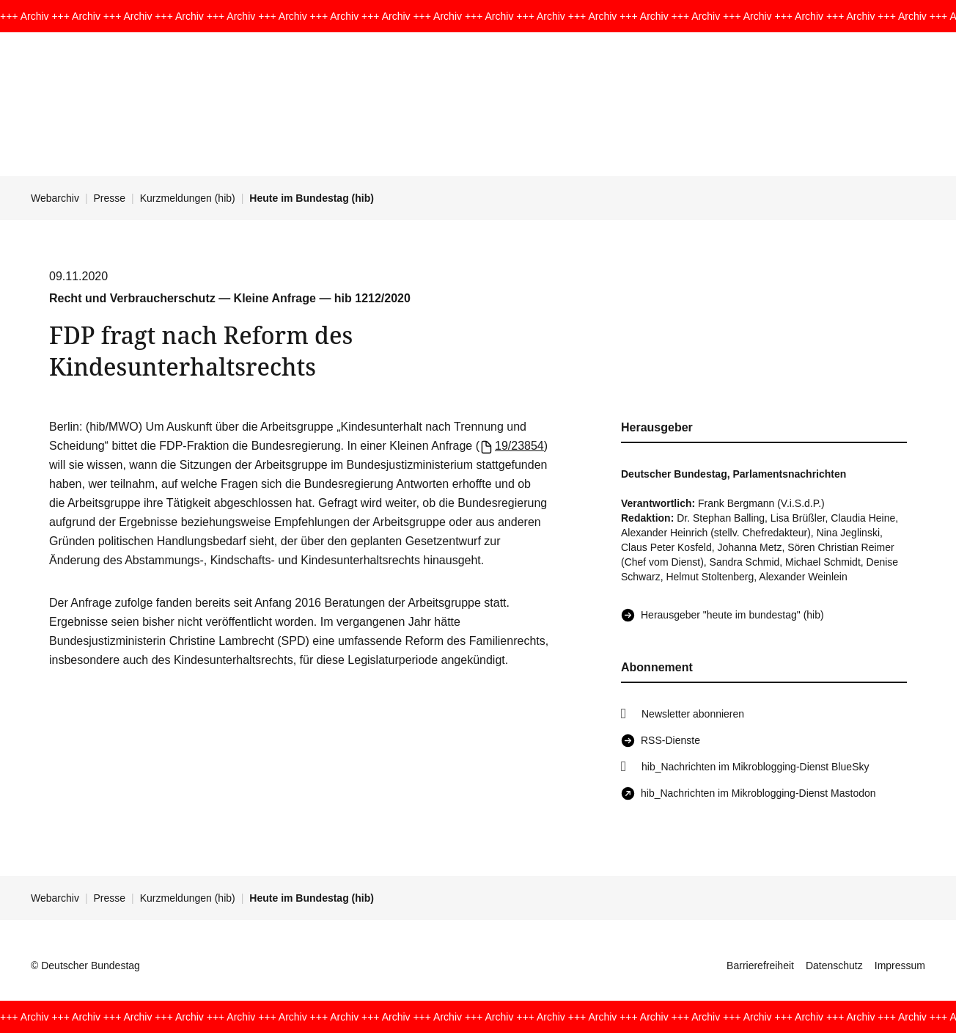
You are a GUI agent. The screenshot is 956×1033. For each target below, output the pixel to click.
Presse (110, 198)
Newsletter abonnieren (692, 714)
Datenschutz (834, 965)
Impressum (900, 965)
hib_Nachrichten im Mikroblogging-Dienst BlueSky (755, 767)
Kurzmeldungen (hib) (187, 198)
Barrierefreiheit (760, 965)
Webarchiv (55, 198)
